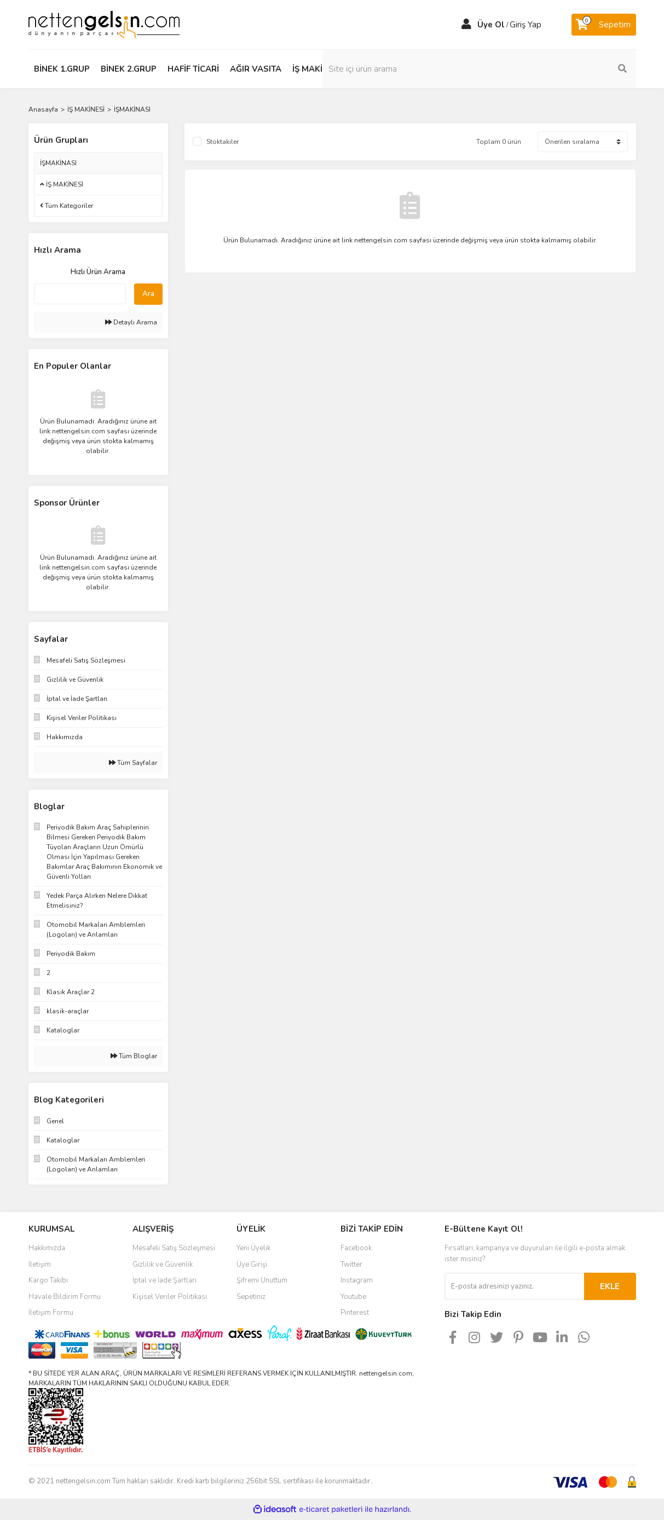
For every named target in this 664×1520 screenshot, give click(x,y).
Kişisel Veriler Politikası (169, 1297)
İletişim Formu (50, 1313)
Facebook (356, 1248)
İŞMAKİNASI (132, 109)
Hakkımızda (46, 1248)
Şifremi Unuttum (261, 1280)
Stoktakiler (222, 141)
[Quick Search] (80, 293)
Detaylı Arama (131, 322)
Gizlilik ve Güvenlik (162, 1264)
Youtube (353, 1297)
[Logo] (104, 24)
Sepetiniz (250, 1297)
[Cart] (603, 25)
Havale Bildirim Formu (64, 1297)
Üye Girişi (251, 1264)
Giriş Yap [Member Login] (525, 24)
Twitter (351, 1264)
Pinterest (354, 1313)
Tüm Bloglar (134, 1056)
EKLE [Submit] (610, 1286)
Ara (148, 294)
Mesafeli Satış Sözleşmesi (173, 1248)
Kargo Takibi (48, 1280)
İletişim (39, 1264)
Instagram (356, 1280)
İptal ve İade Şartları (164, 1280)
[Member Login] (466, 24)
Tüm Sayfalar (133, 762)
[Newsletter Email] (514, 1286)
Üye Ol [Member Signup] (491, 24)
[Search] (562, 69)
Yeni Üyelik (253, 1248)
